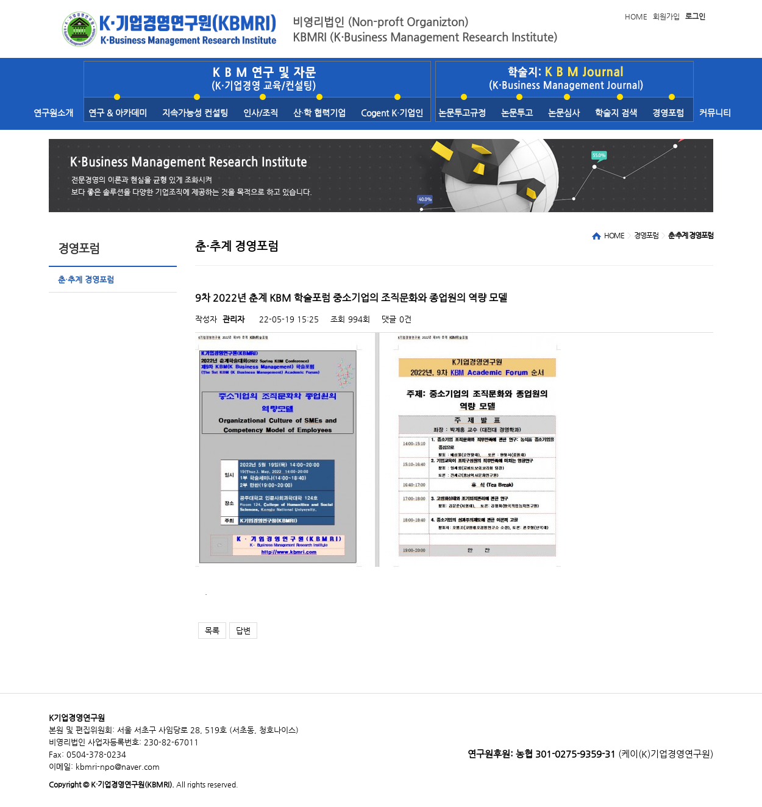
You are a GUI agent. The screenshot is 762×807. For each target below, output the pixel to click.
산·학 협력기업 (319, 113)
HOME (636, 16)
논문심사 (564, 113)
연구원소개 (53, 113)
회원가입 (666, 16)
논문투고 (517, 113)
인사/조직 (260, 113)
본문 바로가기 (0, 0)
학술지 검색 (616, 113)
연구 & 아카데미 (117, 113)
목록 (212, 630)
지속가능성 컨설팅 (195, 113)
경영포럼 (668, 113)
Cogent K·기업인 (392, 113)
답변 (243, 630)
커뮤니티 (715, 113)
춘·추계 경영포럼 (86, 279)
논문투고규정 (462, 113)
